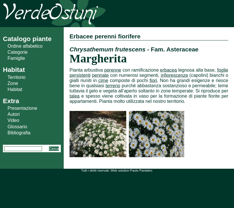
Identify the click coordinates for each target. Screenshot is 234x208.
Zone (13, 83)
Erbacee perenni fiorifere (105, 36)
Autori (14, 114)
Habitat (15, 89)
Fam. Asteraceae (175, 49)
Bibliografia (19, 132)
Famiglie (16, 58)
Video (13, 120)
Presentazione (22, 108)
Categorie (18, 52)
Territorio (16, 77)
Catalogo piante (27, 38)
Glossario (17, 126)
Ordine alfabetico (25, 46)
